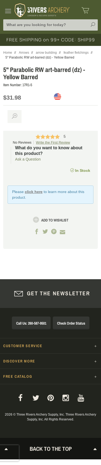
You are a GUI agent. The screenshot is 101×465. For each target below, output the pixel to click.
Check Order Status (71, 323)
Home (7, 53)
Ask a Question (28, 159)
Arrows (24, 53)
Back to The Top (51, 449)
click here (34, 192)
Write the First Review (53, 142)
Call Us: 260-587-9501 (31, 323)
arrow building (46, 53)
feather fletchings (76, 53)
